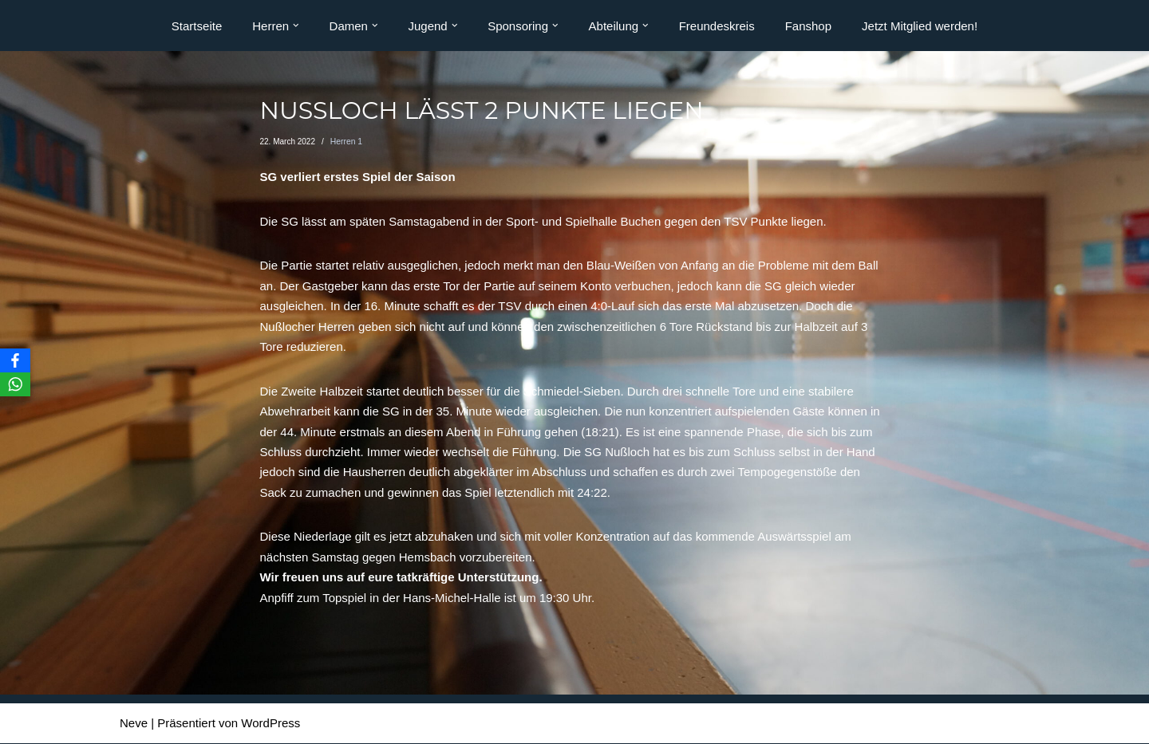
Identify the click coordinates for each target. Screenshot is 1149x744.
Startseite (197, 26)
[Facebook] (15, 360)
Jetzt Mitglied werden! (919, 26)
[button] (296, 25)
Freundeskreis (717, 26)
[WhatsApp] (15, 384)
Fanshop (808, 26)
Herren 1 (345, 141)
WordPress (270, 724)
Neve (134, 724)
